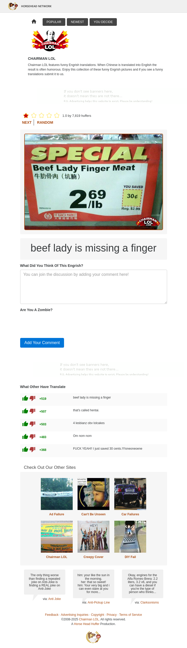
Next (27, 122)
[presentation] (59, 324)
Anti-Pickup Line (99, 602)
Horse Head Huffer (86, 624)
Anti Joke (54, 599)
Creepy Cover (93, 557)
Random (45, 122)
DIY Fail (130, 557)
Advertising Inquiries (75, 615)
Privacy (112, 615)
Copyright (97, 615)
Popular (54, 22)
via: (45, 599)
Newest (77, 22)
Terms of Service (130, 615)
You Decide (103, 22)
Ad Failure (56, 514)
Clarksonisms (149, 602)
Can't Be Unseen (93, 514)
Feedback (52, 615)
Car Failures (130, 514)
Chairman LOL (56, 557)
